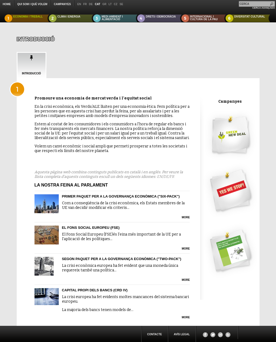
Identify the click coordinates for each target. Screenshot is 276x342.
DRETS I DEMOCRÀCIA (161, 16)
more (186, 217)
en (79, 4)
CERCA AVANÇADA (263, 7)
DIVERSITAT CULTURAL (249, 16)
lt (110, 4)
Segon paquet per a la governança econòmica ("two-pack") (121, 259)
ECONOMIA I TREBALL (28, 16)
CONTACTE (154, 334)
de (91, 4)
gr (104, 4)
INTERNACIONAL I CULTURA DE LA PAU (204, 18)
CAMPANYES (62, 4)
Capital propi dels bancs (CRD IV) (95, 290)
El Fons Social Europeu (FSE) (91, 228)
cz (115, 4)
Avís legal (182, 334)
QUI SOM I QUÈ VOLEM (32, 4)
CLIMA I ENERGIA (68, 16)
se (121, 4)
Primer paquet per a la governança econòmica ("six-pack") (121, 196)
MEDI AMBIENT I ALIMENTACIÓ (112, 18)
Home (7, 4)
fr (85, 4)
